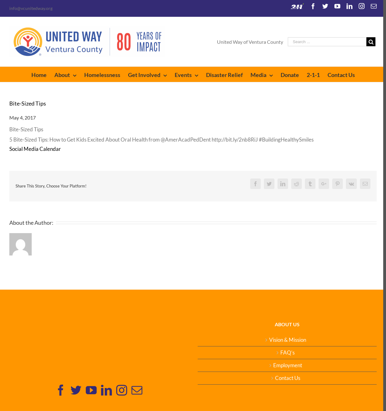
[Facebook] (60, 390)
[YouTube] (90, 390)
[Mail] (136, 390)
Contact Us (285, 378)
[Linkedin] (105, 390)
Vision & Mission (285, 340)
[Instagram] (121, 390)
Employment (285, 365)
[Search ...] (324, 41)
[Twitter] (75, 390)
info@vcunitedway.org (31, 8)
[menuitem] (41, 74)
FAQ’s (285, 353)
